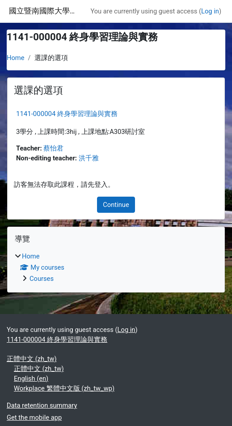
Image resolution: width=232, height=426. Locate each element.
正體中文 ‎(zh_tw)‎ (32, 359)
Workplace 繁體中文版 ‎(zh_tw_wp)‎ (64, 388)
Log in (210, 11)
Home (16, 58)
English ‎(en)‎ (31, 378)
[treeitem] (116, 267)
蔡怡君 (53, 148)
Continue (116, 205)
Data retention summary (42, 405)
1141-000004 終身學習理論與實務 (67, 114)
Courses (42, 279)
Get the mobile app (34, 417)
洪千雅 (89, 158)
